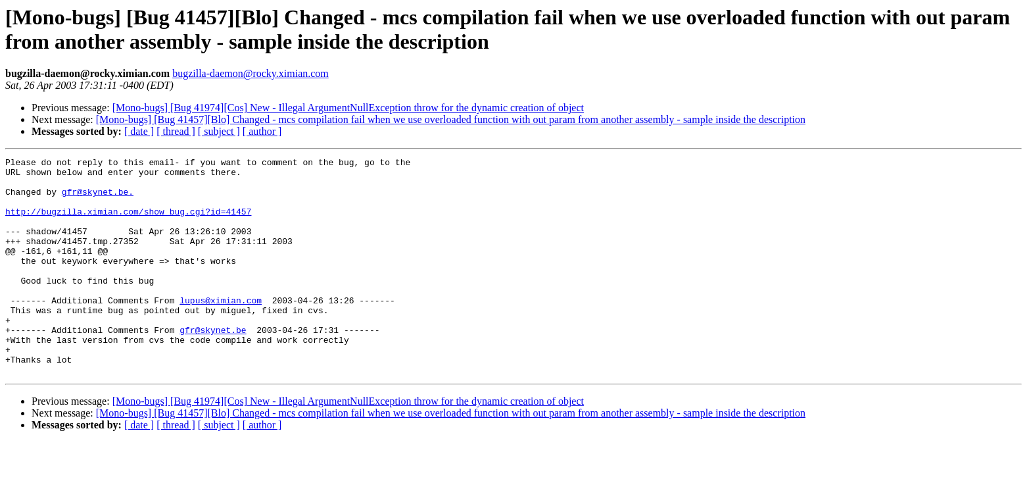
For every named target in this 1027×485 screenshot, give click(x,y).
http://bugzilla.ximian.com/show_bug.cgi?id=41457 (128, 223)
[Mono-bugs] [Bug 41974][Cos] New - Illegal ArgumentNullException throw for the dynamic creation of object (348, 107)
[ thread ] (175, 131)
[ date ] (139, 131)
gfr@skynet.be (212, 365)
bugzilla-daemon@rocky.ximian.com (250, 73)
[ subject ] (219, 131)
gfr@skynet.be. (97, 199)
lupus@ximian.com (220, 330)
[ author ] (262, 131)
